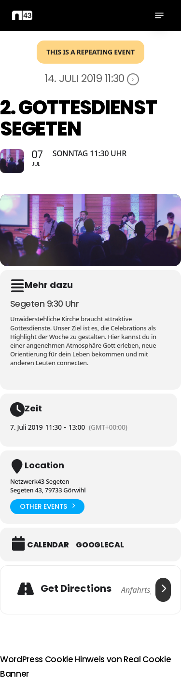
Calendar (48, 545)
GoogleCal (100, 545)
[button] (159, 15)
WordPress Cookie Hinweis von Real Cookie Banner (85, 667)
